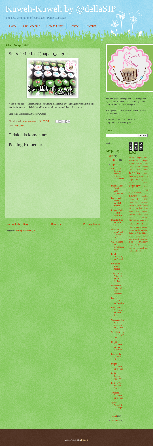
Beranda (56, 224)
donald (136, 190)
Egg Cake (132, 193)
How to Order (54, 26)
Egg (146, 190)
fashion (145, 193)
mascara (132, 214)
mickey (139, 214)
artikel (137, 163)
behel (138, 169)
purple (137, 230)
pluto (146, 224)
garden (145, 196)
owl (146, 220)
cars (136, 180)
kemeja (145, 205)
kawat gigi (138, 205)
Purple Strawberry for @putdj (117, 256)
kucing (131, 208)
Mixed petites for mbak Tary (117, 222)
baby (142, 163)
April (114, 164)
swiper (131, 245)
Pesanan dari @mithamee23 (117, 356)
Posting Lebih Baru (17, 224)
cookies (131, 183)
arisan (131, 163)
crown (145, 183)
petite (17, 126)
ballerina (138, 166)
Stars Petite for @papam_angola (117, 334)
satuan (131, 236)
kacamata (144, 202)
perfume (132, 224)
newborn (132, 220)
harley (137, 202)
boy (131, 176)
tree (146, 248)
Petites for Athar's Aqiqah (115, 266)
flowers (133, 195)
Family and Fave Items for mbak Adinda (117, 202)
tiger (134, 248)
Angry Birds (142, 157)
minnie (131, 217)
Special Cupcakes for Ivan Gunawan (116, 346)
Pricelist (91, 26)
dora (141, 190)
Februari (115, 420)
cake (141, 177)
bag (146, 163)
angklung (132, 157)
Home (13, 26)
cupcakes (135, 186)
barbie (145, 166)
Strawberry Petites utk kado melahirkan (117, 290)
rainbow (144, 230)
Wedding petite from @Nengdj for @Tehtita (117, 324)
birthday (134, 173)
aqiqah (145, 160)
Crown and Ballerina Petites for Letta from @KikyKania (117, 174)
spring (142, 239)
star (146, 239)
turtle (131, 251)
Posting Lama (91, 224)
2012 (111, 156)
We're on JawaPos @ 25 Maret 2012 (117, 233)
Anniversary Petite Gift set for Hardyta (116, 277)
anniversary (133, 160)
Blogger (84, 440)
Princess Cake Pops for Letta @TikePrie (117, 190)
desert (145, 186)
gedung (131, 199)
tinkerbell (140, 248)
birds (146, 169)
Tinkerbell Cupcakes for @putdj (117, 395)
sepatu (138, 236)
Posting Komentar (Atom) (27, 230)
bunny (136, 177)
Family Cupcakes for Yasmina (117, 300)
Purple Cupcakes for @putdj (117, 366)
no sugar (140, 220)
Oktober (115, 160)
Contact (74, 26)
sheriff (145, 236)
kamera (131, 205)
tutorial (135, 251)
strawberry (143, 242)
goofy (131, 202)
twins (140, 251)
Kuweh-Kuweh (28, 121)
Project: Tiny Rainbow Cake (116, 385)
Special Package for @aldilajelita (117, 406)
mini (146, 214)
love (137, 211)
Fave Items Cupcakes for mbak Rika (116, 311)
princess (137, 227)
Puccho (131, 230)
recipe (145, 233)
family (139, 193)
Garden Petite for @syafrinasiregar (117, 246)
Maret (114, 416)
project (145, 227)
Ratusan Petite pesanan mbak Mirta (117, 213)
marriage (145, 211)
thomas (145, 245)
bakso (131, 166)
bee (130, 169)
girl (146, 198)
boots (146, 173)
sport (137, 239)
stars (22, 126)
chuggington (143, 180)
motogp (145, 217)
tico (130, 248)
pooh (130, 227)
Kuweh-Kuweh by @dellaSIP (60, 9)
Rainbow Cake (135, 233)
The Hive (138, 245)
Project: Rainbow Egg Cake (116, 376)
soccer (131, 239)
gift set (139, 199)
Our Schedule (31, 26)
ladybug (139, 208)
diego (131, 190)
